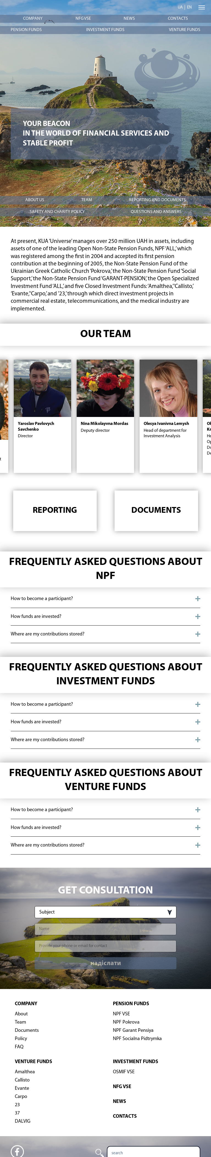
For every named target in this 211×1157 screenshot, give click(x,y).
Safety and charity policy (57, 212)
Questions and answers (156, 212)
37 (17, 1113)
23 (17, 1105)
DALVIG (22, 1121)
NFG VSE (83, 18)
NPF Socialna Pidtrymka (137, 1038)
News (129, 18)
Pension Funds (26, 30)
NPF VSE (121, 1014)
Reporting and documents (157, 200)
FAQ (19, 1047)
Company (33, 18)
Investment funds (105, 30)
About (21, 1014)
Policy (21, 1038)
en (189, 7)
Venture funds (184, 30)
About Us (34, 200)
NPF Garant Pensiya (133, 1030)
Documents (156, 510)
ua (180, 7)
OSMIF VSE (124, 1072)
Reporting (55, 510)
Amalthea (25, 1072)
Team (86, 200)
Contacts (178, 18)
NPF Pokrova (126, 1022)
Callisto (22, 1080)
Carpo (21, 1096)
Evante (22, 1088)
